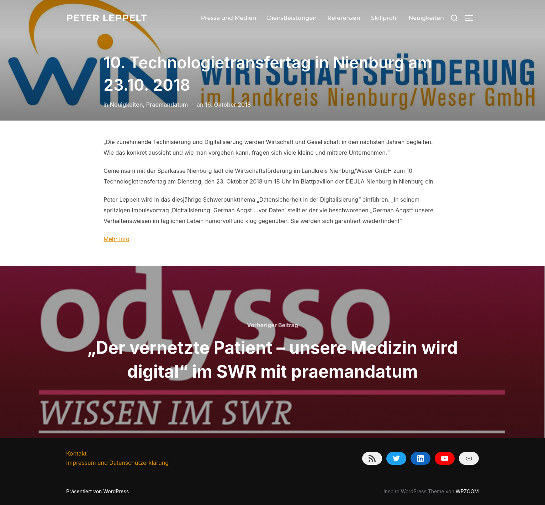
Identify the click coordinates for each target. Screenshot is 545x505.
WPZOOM (467, 491)
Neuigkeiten (426, 18)
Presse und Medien (228, 18)
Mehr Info (116, 239)
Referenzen (343, 18)
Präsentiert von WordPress (97, 491)
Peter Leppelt (106, 17)
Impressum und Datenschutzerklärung (117, 462)
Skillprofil (384, 18)
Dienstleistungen (292, 18)
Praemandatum (167, 104)
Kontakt (76, 453)
